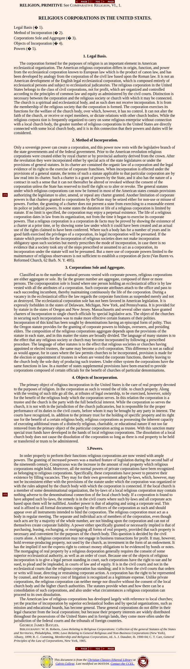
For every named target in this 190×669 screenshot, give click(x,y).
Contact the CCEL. (122, 663)
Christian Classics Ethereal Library (110, 660)
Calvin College (64, 663)
